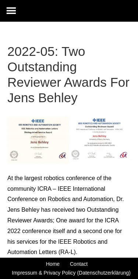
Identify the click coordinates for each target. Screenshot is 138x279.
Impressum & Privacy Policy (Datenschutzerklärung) (71, 273)
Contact (79, 264)
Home (53, 264)
